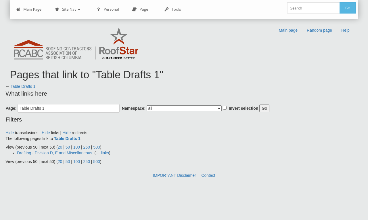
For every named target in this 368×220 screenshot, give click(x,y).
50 (68, 147)
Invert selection (243, 108)
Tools (172, 9)
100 (76, 147)
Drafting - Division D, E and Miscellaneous (54, 153)
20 (60, 147)
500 (96, 147)
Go (347, 7)
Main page (288, 30)
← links (102, 153)
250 (86, 147)
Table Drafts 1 (23, 86)
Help (345, 30)
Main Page (28, 9)
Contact (208, 175)
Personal (107, 9)
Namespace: (134, 108)
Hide (9, 132)
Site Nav (67, 9)
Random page (319, 30)
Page (140, 9)
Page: (10, 108)
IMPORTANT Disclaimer (174, 175)
